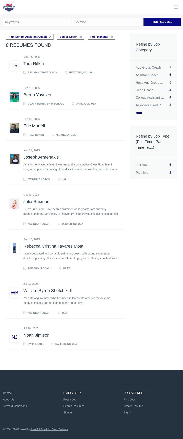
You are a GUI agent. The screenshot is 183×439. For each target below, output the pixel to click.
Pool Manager (99, 36)
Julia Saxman (36, 201)
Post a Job (69, 399)
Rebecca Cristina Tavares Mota (53, 246)
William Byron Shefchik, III (48, 290)
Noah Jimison (36, 335)
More (140, 113)
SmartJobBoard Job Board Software (49, 429)
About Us (8, 399)
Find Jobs (130, 399)
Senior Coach (68, 36)
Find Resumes (162, 21)
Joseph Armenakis (41, 157)
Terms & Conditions (15, 406)
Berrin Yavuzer (37, 94)
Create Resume (133, 406)
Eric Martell (34, 125)
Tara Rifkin (33, 63)
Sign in (67, 412)
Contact (7, 393)
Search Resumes (73, 406)
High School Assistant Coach (27, 36)
